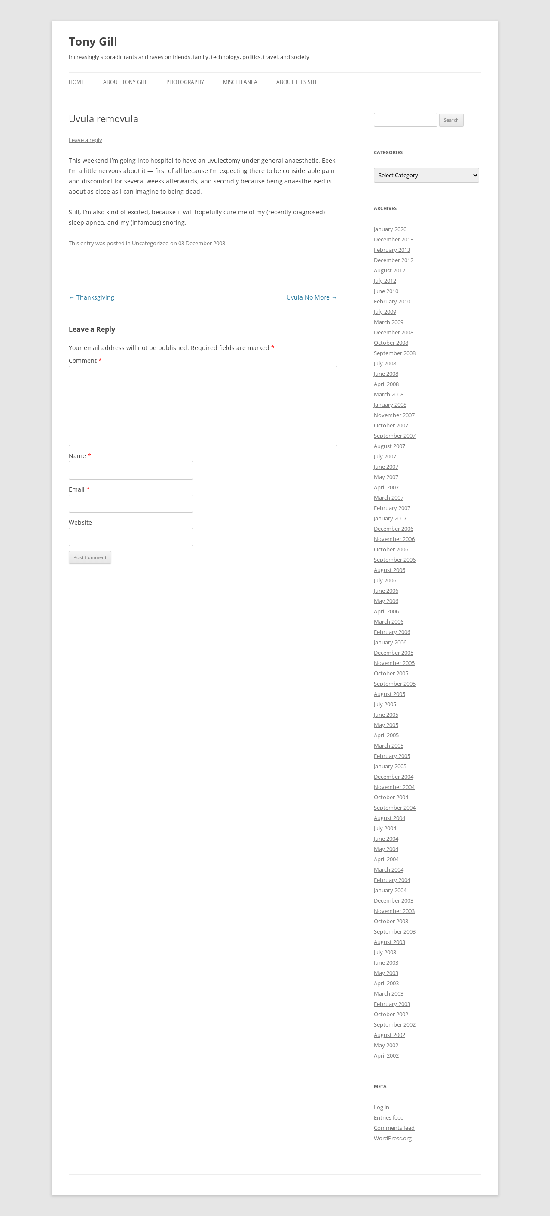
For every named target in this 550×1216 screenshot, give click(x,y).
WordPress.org (393, 1138)
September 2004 (395, 807)
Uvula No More (312, 297)
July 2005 (385, 704)
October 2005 (391, 673)
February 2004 (392, 880)
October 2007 (391, 425)
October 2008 (391, 343)
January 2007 (390, 518)
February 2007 (392, 508)
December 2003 (393, 900)
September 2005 (395, 683)
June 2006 (386, 590)
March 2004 (388, 869)
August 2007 (389, 446)
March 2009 (388, 322)
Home (76, 82)
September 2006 (395, 559)
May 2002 (386, 1045)
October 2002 (391, 1014)
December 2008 (393, 332)
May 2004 (386, 849)
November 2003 (394, 911)
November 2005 (394, 663)
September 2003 (395, 931)
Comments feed (394, 1128)
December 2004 (393, 776)
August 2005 (389, 694)
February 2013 (392, 250)
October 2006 (391, 549)
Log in (381, 1107)
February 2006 (392, 632)
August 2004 (389, 818)
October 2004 (391, 797)
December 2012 (393, 260)
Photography (185, 82)
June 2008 (386, 373)
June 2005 (386, 714)
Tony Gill (93, 41)
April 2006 (386, 611)
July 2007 (385, 456)
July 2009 (385, 312)
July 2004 (385, 828)
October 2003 (391, 921)
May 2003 (386, 973)
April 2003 (386, 983)
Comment (85, 360)
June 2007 (386, 466)
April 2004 (386, 859)
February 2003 (392, 1004)
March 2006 (388, 621)
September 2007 (395, 435)
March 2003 (388, 993)
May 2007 (386, 477)
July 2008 (385, 363)
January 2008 (390, 404)
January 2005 (390, 766)
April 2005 (386, 735)
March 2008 (388, 394)
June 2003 (386, 962)
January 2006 (390, 642)
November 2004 (394, 787)
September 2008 (395, 353)
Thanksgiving (91, 297)
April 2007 (386, 487)
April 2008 (386, 384)
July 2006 (385, 580)
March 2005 (388, 745)
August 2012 (389, 270)
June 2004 (386, 838)
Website (80, 522)
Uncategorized (150, 243)
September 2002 (395, 1024)
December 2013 (393, 239)
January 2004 (390, 890)
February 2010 (392, 301)
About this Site (297, 82)
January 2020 (390, 229)
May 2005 (386, 725)
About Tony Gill (125, 82)
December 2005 (393, 652)
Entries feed (389, 1117)
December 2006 (393, 528)
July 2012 (385, 281)
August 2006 (389, 570)
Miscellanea (240, 82)
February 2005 (392, 756)
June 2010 (386, 291)
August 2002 (389, 1035)
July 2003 (385, 952)
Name (80, 456)
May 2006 (386, 601)
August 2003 (389, 942)
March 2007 (388, 497)
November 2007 (394, 415)
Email (79, 489)
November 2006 (394, 539)
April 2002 (386, 1055)
